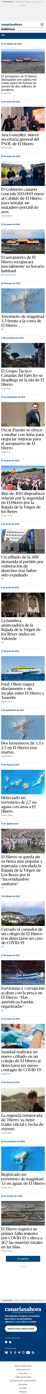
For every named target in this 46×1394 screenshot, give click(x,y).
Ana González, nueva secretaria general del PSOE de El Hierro (20, 139)
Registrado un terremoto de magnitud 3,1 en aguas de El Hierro (23, 1179)
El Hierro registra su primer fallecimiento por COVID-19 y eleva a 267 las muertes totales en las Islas (21, 1238)
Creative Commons (23, 1370)
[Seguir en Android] (6, 1342)
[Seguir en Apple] (10, 1342)
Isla (3, 34)
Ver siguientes (23, 1259)
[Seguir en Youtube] (28, 1352)
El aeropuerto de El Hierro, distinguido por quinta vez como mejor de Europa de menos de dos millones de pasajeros (19, 83)
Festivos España (32, 1300)
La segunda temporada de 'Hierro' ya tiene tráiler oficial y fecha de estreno (22, 1122)
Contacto (23, 1388)
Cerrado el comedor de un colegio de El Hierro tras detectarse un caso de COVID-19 (22, 936)
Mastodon (23, 1392)
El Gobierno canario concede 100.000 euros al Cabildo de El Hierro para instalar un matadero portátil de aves (22, 200)
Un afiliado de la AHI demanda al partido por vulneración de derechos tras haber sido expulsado (22, 566)
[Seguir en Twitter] (11, 1352)
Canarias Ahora (6, 148)
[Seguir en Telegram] (19, 1352)
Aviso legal (23, 1373)
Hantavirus (18, 1)
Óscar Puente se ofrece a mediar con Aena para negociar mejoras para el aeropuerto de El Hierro (22, 439)
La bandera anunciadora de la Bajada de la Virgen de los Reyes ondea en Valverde (21, 629)
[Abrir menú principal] (42, 24)
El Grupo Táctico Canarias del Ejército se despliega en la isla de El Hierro (22, 378)
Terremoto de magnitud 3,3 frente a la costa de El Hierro (22, 321)
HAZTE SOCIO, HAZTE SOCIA (21, 1329)
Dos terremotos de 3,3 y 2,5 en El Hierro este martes (22, 747)
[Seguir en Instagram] (23, 1352)
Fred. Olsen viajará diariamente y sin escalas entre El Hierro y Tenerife (22, 691)
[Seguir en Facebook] (15, 1352)
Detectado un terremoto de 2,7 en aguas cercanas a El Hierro (19, 804)
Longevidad (24, 1300)
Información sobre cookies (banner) (23, 1381)
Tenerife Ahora (6, 1133)
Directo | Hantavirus (27, 1)
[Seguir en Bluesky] (6, 1352)
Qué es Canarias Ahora (23, 1366)
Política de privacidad (23, 1377)
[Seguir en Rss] (33, 1352)
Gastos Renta (40, 1300)
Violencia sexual (37, 1)
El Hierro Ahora (6, 515)
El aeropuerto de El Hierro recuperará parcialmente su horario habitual (22, 264)
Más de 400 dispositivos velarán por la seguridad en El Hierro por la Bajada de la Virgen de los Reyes (23, 502)
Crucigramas (17, 1300)
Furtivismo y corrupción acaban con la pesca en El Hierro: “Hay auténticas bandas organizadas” (23, 997)
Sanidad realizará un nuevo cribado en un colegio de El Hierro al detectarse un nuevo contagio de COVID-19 (21, 1061)
